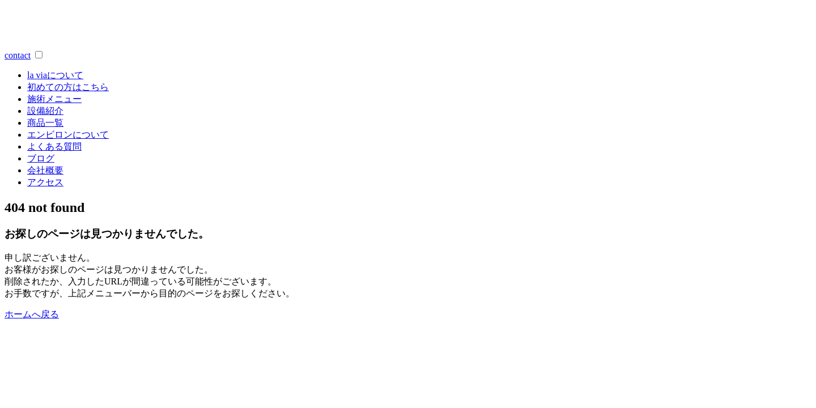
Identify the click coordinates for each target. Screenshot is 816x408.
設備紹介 (45, 111)
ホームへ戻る (32, 314)
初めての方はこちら (68, 87)
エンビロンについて (68, 134)
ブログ (40, 158)
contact (18, 55)
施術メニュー (54, 99)
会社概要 (45, 170)
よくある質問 (54, 146)
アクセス (45, 182)
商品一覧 (45, 123)
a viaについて (55, 75)
